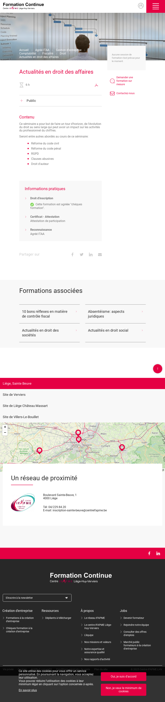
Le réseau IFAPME (94, 617)
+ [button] (5, 427)
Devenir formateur (134, 617)
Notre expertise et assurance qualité (94, 651)
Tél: (45, 507)
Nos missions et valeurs (97, 642)
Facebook (149, 553)
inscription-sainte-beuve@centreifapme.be (80, 510)
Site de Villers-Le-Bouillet (21, 417)
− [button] (5, 433)
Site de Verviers (14, 395)
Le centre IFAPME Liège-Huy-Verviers (98, 626)
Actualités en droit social (108, 330)
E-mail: (47, 510)
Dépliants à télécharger (58, 617)
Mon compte (141, 6)
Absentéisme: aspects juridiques (106, 313)
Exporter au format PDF (96, 85)
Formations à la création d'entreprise (20, 619)
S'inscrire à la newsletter (19, 597)
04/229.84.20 (57, 507)
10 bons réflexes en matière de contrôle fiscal (44, 313)
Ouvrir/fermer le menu (155, 6)
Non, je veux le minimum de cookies (123, 689)
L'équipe (88, 635)
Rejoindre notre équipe (136, 624)
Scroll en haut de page (157, 368)
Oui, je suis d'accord (123, 676)
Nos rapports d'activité (97, 659)
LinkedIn (158, 553)
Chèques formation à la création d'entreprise (19, 630)
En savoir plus (28, 690)
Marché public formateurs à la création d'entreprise (137, 645)
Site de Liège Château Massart (25, 406)
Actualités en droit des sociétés (40, 332)
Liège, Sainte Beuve (17, 383)
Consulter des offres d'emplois (135, 633)
